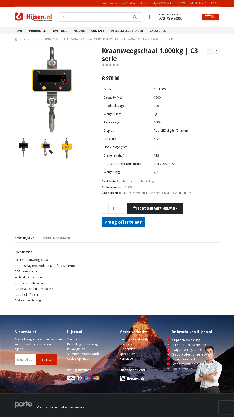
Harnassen (127, 358)
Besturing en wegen (132, 193)
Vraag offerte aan (123, 222)
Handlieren (127, 344)
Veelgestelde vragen (127, 31)
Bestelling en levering (82, 344)
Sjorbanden (127, 354)
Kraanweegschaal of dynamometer (168, 193)
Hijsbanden (127, 349)
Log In (215, 3)
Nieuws (180, 3)
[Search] (135, 17)
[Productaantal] (113, 208)
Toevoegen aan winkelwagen (157, 208)
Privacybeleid (76, 349)
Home (19, 31)
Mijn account (162, 3)
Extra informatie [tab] (56, 238)
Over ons (60, 31)
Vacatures (158, 31)
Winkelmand (198, 3)
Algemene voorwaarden (84, 354)
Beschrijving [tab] (25, 238)
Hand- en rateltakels (134, 339)
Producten (37, 31)
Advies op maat (78, 358)
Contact (97, 31)
